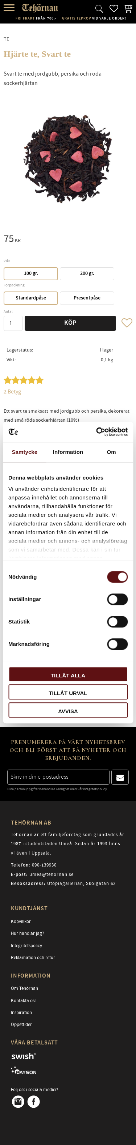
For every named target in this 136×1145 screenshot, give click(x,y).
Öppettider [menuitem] (21, 1024)
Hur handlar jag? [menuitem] (27, 933)
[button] (10, 8)
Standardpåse (31, 298)
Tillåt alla (68, 675)
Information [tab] (68, 452)
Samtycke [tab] (24, 452)
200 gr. (87, 273)
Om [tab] (111, 452)
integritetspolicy (95, 789)
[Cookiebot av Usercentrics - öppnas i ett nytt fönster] (97, 432)
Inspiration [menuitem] (21, 1013)
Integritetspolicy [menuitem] (26, 946)
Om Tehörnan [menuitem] (24, 988)
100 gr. (31, 273)
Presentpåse (87, 298)
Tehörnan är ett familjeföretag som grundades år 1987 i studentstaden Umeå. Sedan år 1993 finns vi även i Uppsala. (67, 844)
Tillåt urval (68, 693)
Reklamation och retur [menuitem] (33, 958)
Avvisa (68, 711)
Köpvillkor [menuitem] (21, 921)
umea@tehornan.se (51, 874)
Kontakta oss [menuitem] (23, 1001)
